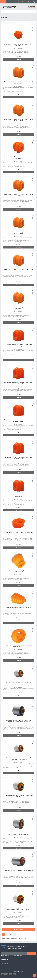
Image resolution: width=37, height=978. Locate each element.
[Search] (34, 11)
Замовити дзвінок (31, 7)
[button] (15, 1)
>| (14, 934)
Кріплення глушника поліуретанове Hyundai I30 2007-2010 (18, 532)
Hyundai (4, 15)
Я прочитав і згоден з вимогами (12, 955)
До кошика (18, 59)
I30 (8, 15)
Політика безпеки (10, 955)
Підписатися (31, 953)
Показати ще (18, 929)
